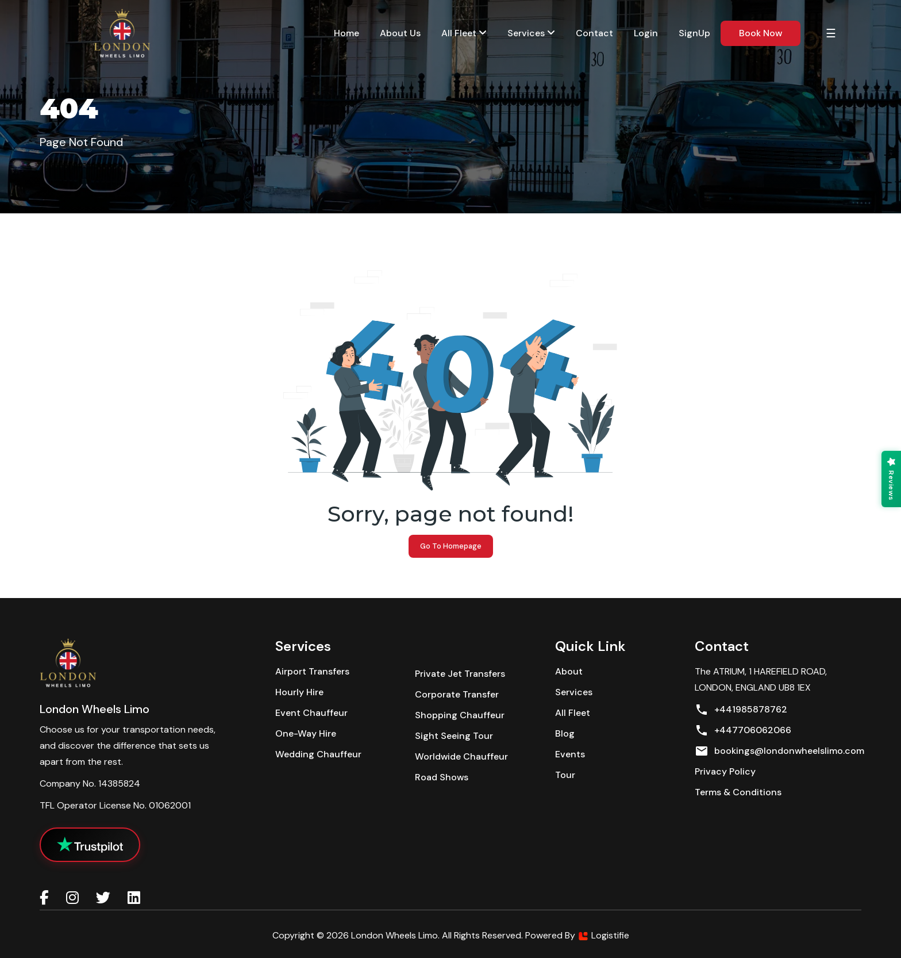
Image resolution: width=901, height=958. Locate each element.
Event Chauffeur (311, 713)
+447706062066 (743, 730)
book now (760, 33)
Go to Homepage (451, 546)
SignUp (694, 33)
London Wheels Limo (394, 935)
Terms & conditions (738, 792)
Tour (565, 775)
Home (346, 33)
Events (570, 754)
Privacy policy (725, 771)
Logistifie (603, 935)
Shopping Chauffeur (460, 715)
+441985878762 (741, 709)
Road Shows (441, 777)
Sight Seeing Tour (454, 736)
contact (594, 33)
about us (400, 33)
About (569, 671)
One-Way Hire (305, 733)
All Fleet (464, 33)
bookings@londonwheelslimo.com (779, 751)
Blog (565, 733)
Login (646, 33)
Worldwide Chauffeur (461, 756)
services (531, 33)
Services (573, 692)
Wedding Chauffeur (318, 754)
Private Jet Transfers (460, 674)
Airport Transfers (312, 671)
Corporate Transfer (457, 694)
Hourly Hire (299, 692)
